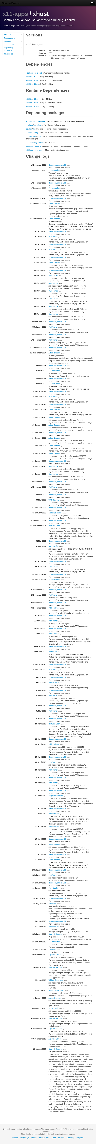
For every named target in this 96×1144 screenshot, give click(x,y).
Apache (33, 1138)
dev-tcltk (29, 133)
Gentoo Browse (11, 3)
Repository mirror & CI (57, 165)
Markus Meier (53, 1008)
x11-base (29, 73)
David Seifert (53, 546)
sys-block (29, 146)
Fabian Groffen (54, 170)
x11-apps (16, 13)
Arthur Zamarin (54, 204)
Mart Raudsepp (54, 888)
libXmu (36, 84)
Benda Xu (52, 904)
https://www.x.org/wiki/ (65, 26)
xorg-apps (38, 150)
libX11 (36, 77)
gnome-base (31, 136)
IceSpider (79, 1138)
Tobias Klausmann (55, 980)
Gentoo (15, 1138)
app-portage (31, 121)
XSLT (48, 1138)
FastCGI (41, 1138)
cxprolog (37, 125)
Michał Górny (53, 652)
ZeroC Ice (61, 1138)
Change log (13, 54)
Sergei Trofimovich (55, 796)
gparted (38, 146)
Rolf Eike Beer (54, 526)
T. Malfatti (52, 950)
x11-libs (29, 77)
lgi (34, 129)
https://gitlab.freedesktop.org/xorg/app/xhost (38, 26)
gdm (39, 136)
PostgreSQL (24, 1138)
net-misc (29, 143)
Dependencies (13, 38)
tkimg (36, 133)
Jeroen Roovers (54, 998)
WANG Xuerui (53, 500)
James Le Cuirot (54, 513)
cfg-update (41, 121)
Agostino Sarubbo (55, 955)
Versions (13, 34)
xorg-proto (39, 73)
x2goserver (38, 143)
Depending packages (13, 49)
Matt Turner (53, 237)
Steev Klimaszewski (56, 990)
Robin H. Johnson (55, 934)
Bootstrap (70, 1138)
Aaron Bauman (54, 844)
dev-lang (29, 125)
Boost (54, 1138)
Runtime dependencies (13, 43)
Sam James (53, 275)
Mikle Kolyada (53, 608)
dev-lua (29, 129)
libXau (36, 80)
